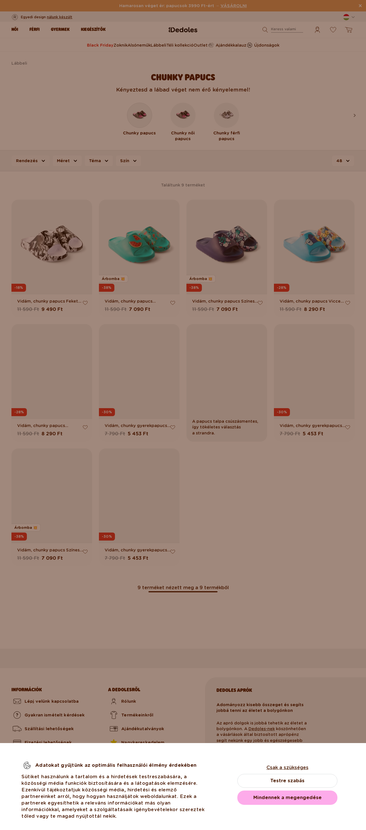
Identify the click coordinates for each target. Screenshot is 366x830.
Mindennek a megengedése (287, 797)
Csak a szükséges (287, 767)
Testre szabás (287, 780)
